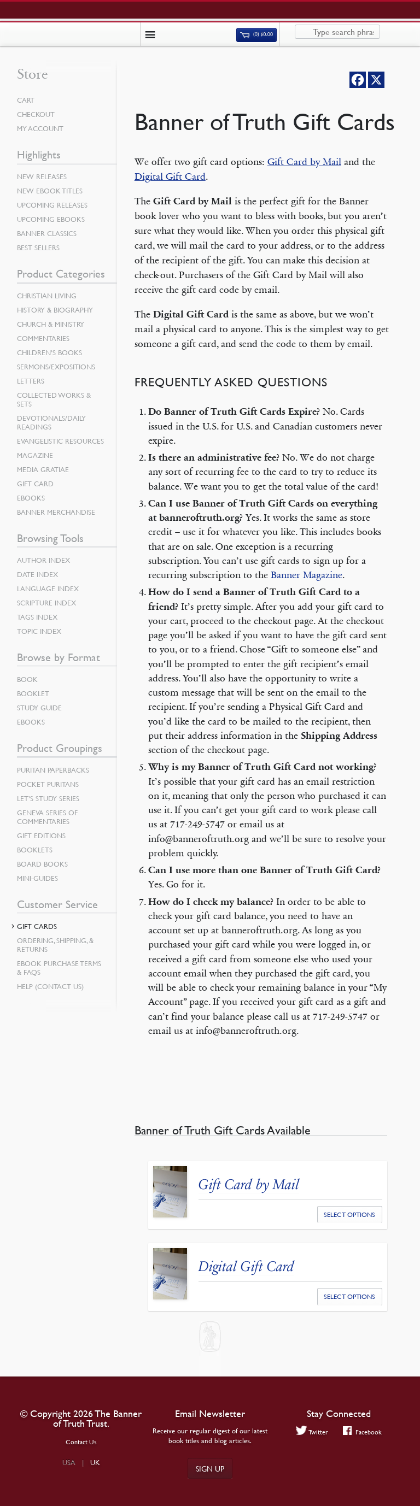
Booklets (34, 849)
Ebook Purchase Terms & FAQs (59, 967)
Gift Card (35, 483)
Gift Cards (37, 926)
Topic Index (39, 631)
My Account (40, 128)
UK (95, 1462)
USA (68, 1462)
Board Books (42, 864)
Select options (349, 1214)
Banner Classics (47, 233)
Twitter (312, 1431)
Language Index (48, 588)
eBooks (31, 497)
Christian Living (47, 295)
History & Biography (55, 309)
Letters (30, 380)
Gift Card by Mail (304, 162)
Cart (25, 100)
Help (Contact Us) (50, 986)
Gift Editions (41, 835)
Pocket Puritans (48, 784)
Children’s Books (49, 352)
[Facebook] (357, 80)
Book (27, 679)
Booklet (33, 693)
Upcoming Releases (52, 205)
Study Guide (39, 707)
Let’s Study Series (48, 798)
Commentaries (43, 338)
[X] (376, 80)
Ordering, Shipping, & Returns (55, 945)
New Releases (42, 176)
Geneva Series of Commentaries (47, 817)
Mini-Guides (37, 878)
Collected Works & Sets (54, 399)
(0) (256, 34)
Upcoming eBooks (51, 219)
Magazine (35, 455)
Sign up (210, 1468)
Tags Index (37, 617)
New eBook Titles (50, 190)
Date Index (37, 574)
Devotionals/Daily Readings (51, 422)
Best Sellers (38, 247)
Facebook (362, 1431)
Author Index (43, 560)
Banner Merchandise (56, 512)
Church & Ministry (50, 324)
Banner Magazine (306, 575)
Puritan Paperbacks (53, 770)
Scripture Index (46, 602)
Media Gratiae (43, 469)
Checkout (36, 114)
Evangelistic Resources (60, 441)
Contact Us (81, 1442)
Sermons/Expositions (56, 366)
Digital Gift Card (170, 176)
